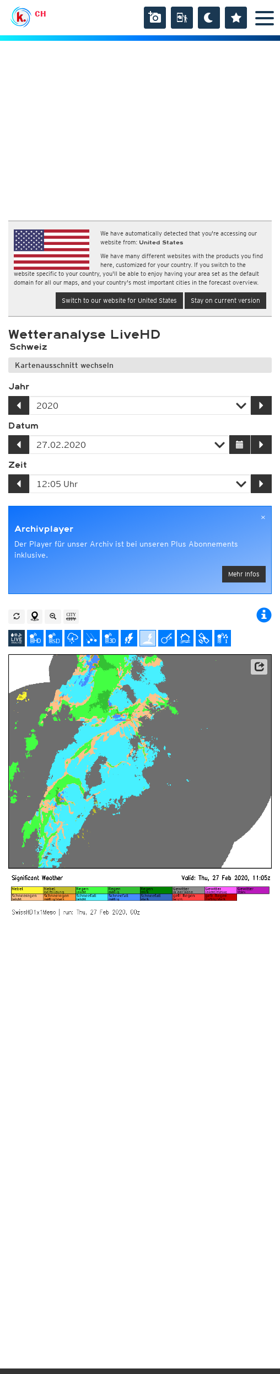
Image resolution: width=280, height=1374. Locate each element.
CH (40, 13)
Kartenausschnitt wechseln (64, 365)
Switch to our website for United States (119, 300)
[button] (259, 667)
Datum (23, 426)
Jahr (18, 387)
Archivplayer (43, 529)
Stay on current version (225, 300)
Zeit (17, 465)
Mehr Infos (244, 574)
